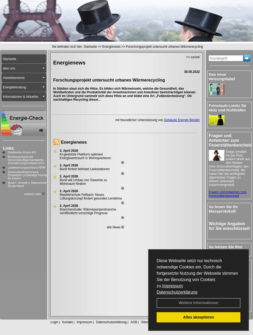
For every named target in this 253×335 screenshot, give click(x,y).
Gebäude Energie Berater (182, 120)
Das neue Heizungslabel (222, 76)
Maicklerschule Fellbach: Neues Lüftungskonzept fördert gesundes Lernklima (91, 196)
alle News (115, 227)
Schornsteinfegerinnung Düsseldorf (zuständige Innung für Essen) (27, 175)
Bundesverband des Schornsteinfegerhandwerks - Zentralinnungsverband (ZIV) (26, 160)
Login (54, 322)
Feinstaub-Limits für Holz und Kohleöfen (227, 107)
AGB (133, 322)
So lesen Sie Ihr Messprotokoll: (223, 208)
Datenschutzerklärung (177, 292)
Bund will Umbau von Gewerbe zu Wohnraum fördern (83, 182)
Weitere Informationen (198, 303)
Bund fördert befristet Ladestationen (85, 169)
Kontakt (67, 322)
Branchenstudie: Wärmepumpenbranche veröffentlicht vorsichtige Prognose (88, 211)
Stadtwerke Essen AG (22, 152)
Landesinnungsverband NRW (27, 167)
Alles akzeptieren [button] (198, 317)
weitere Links (34, 194)
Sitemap (146, 322)
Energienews (74, 142)
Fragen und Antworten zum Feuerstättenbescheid (227, 194)
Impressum (172, 286)
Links (8, 148)
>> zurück (193, 57)
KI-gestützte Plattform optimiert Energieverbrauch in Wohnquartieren (85, 156)
